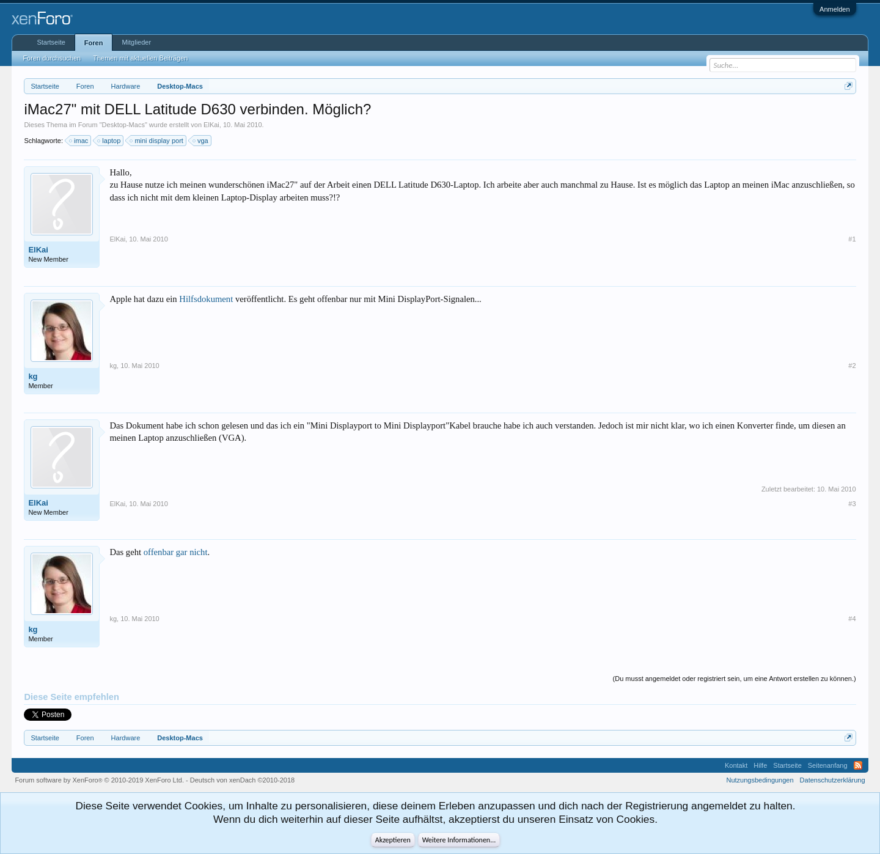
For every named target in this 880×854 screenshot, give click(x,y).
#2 (852, 365)
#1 (852, 239)
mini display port (157, 140)
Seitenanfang (828, 765)
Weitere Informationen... (459, 840)
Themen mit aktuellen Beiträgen (140, 58)
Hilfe (760, 765)
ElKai (211, 124)
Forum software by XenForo (99, 780)
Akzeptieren (393, 840)
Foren (93, 42)
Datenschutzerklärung (832, 780)
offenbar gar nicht (176, 552)
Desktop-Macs (123, 124)
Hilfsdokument (206, 299)
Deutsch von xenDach (242, 780)
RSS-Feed (858, 765)
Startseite (51, 42)
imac (79, 140)
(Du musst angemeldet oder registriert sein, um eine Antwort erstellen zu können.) (734, 678)
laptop (109, 140)
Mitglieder (136, 42)
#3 (852, 503)
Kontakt (736, 765)
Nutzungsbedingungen (760, 780)
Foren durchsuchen (52, 58)
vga (201, 140)
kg (32, 376)
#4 (852, 618)
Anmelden (835, 9)
